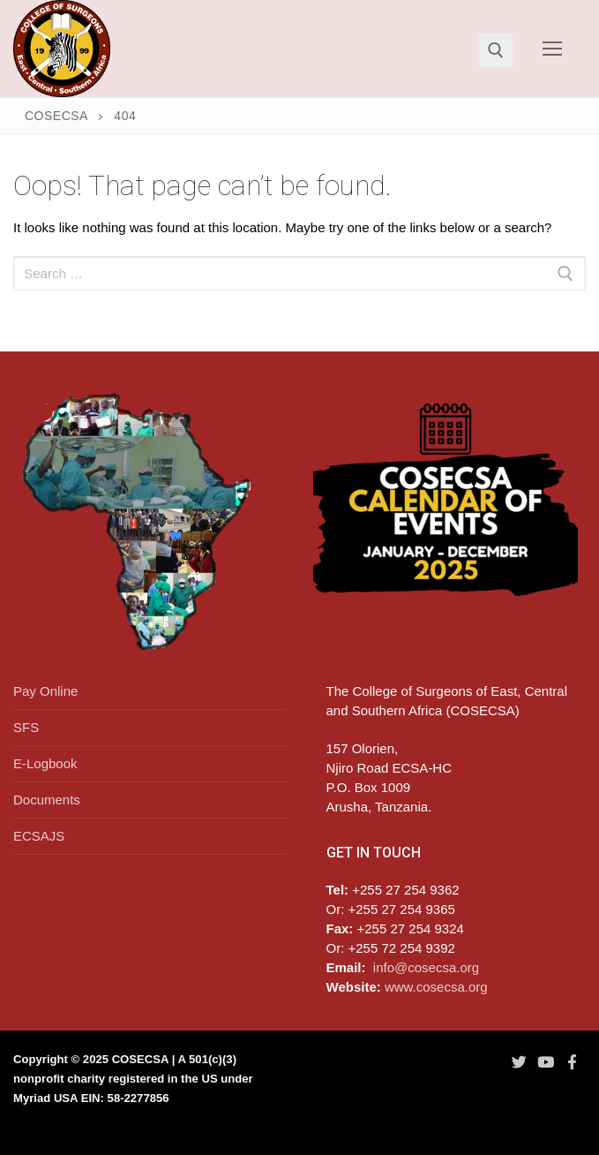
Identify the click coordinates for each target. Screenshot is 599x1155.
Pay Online (45, 690)
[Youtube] (545, 1061)
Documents (46, 799)
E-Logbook (45, 763)
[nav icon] (553, 49)
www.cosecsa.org (436, 986)
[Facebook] (572, 1061)
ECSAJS (38, 835)
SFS (26, 727)
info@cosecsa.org (426, 967)
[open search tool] (496, 50)
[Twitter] (519, 1061)
